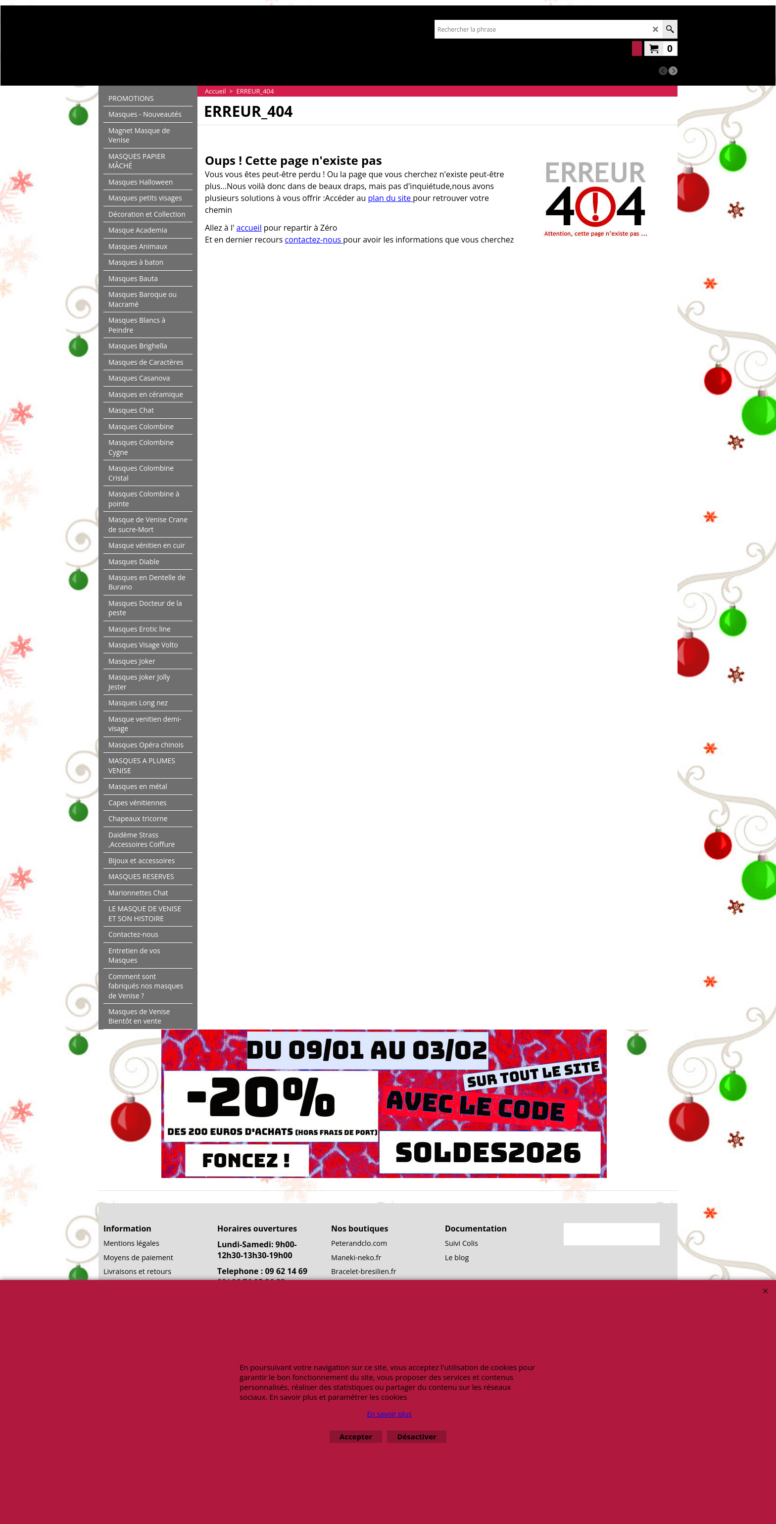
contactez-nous (314, 239)
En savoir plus (389, 1414)
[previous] (663, 70)
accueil (249, 227)
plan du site (390, 198)
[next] (673, 70)
